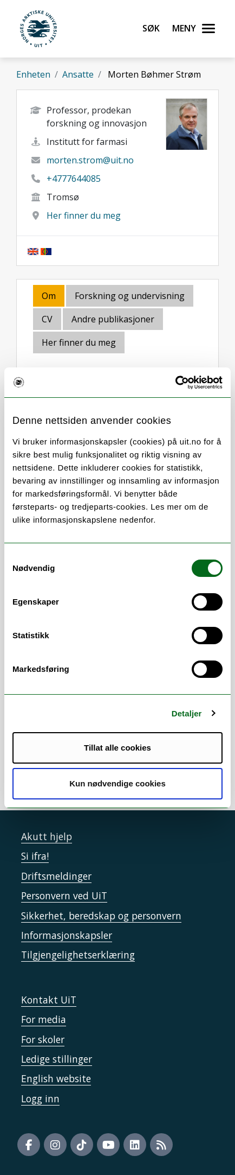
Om (49, 296)
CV (47, 319)
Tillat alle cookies (117, 747)
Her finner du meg (84, 215)
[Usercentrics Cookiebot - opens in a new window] (175, 383)
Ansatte (78, 74)
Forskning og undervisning (130, 296)
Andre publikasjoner (112, 319)
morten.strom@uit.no (90, 160)
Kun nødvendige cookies (117, 783)
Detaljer (187, 713)
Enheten (33, 74)
